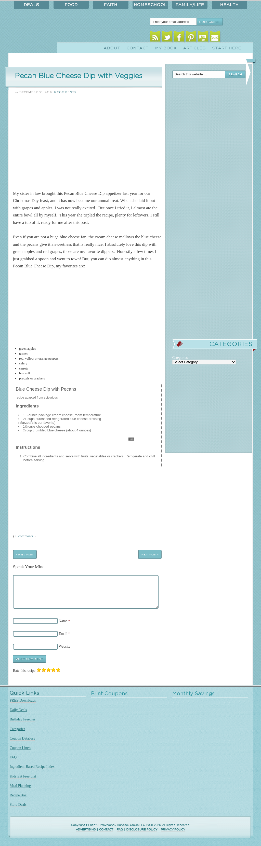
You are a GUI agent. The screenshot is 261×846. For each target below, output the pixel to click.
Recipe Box (18, 795)
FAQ (13, 757)
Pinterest (191, 37)
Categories (17, 729)
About (112, 48)
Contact (138, 48)
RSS (155, 37)
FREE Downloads (23, 700)
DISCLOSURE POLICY (141, 829)
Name (63, 621)
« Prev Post (24, 554)
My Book (166, 48)
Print (131, 439)
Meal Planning (20, 786)
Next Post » (150, 554)
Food (71, 5)
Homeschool (150, 5)
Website (64, 646)
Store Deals (18, 804)
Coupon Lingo (20, 748)
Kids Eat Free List (23, 776)
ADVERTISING (86, 829)
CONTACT (106, 829)
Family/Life (190, 5)
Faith (111, 5)
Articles (194, 48)
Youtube (203, 37)
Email (215, 37)
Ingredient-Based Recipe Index (32, 767)
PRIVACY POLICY (173, 829)
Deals (31, 5)
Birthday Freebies (22, 719)
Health (229, 5)
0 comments (24, 536)
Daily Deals (18, 710)
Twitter (167, 37)
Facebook (179, 37)
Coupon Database (22, 738)
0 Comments (65, 92)
